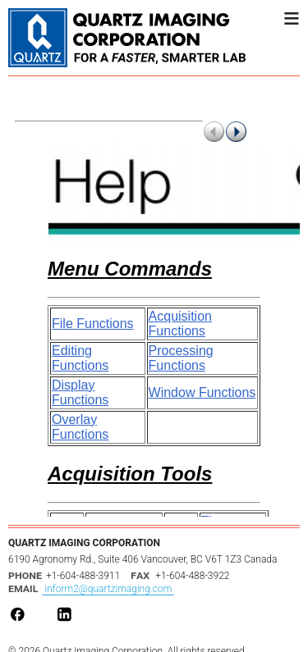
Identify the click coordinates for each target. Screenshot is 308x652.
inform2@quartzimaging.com (108, 589)
